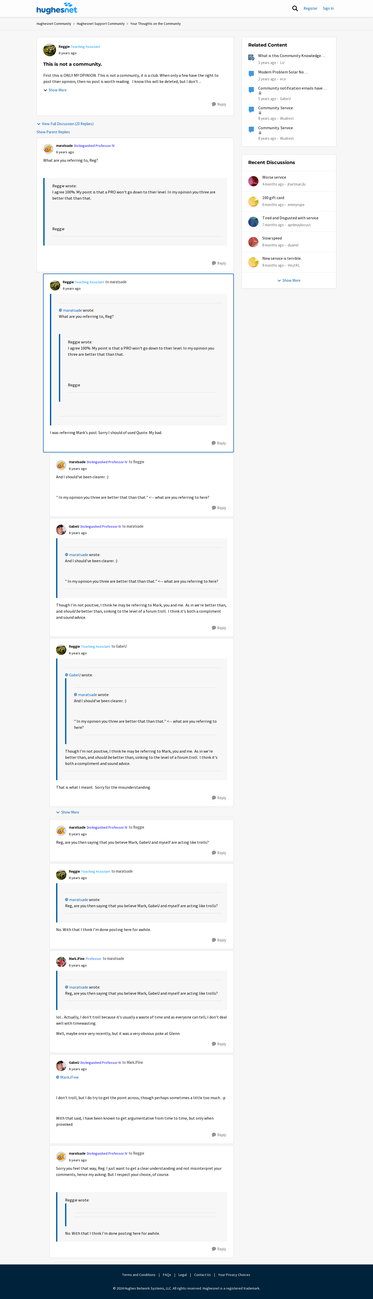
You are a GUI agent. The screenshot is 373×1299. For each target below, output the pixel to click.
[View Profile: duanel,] (253, 242)
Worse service (274, 177)
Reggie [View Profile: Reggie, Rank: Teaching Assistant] (64, 46)
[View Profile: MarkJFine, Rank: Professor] (61, 962)
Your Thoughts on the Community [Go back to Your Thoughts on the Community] (155, 23)
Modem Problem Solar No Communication (281, 72)
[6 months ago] (273, 205)
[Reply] (219, 104)
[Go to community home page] (58, 8)
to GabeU (119, 646)
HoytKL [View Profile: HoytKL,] (294, 265)
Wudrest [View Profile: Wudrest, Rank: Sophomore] (287, 118)
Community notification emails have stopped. (290, 88)
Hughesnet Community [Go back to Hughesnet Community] (54, 23)
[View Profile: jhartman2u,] (253, 181)
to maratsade (116, 281)
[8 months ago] (273, 245)
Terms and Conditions (139, 1274)
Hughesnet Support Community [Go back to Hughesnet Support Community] (101, 23)
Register (310, 8)
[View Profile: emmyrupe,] (253, 202)
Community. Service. (276, 108)
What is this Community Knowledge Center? (289, 56)
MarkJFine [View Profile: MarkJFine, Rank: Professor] (77, 958)
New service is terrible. (282, 258)
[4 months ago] (273, 184)
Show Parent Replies (53, 131)
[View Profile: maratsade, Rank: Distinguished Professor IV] (48, 149)
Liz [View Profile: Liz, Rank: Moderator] (282, 62)
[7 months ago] (273, 225)
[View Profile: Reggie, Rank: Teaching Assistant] (49, 50)
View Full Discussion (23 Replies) (65, 123)
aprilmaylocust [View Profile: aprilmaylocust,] (299, 224)
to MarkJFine (132, 1062)
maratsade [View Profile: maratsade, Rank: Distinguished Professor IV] (64, 145)
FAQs (167, 1274)
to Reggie (136, 461)
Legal (183, 1274)
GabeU (75, 675)
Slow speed (272, 238)
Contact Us (202, 1274)
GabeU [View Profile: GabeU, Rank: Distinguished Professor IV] (74, 526)
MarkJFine (69, 1077)
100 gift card (273, 197)
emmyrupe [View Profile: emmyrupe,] (296, 204)
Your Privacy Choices (234, 1274)
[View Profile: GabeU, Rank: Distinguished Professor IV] (61, 530)
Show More (55, 90)
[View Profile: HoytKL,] (253, 262)
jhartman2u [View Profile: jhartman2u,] (297, 184)
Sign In (328, 8)
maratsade (72, 310)
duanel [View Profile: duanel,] (293, 245)
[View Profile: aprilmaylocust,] (253, 222)
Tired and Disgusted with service (290, 218)
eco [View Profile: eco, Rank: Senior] (283, 78)
